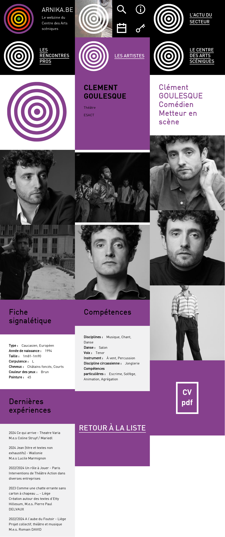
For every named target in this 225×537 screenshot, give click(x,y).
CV (187, 397)
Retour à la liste (112, 428)
